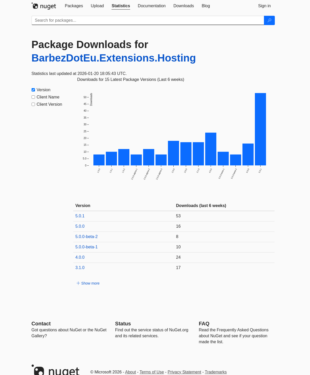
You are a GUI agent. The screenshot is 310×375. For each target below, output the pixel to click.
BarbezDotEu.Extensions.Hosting (114, 58)
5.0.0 (80, 226)
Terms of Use (151, 372)
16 (178, 226)
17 (178, 267)
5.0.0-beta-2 (86, 236)
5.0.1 (80, 216)
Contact (41, 323)
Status (123, 323)
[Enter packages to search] (148, 20)
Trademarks (216, 372)
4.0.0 (80, 257)
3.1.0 (80, 267)
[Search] (269, 20)
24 (178, 257)
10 (178, 247)
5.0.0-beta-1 (86, 247)
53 (178, 216)
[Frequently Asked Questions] (204, 323)
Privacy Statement (184, 372)
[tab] (74, 6)
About (130, 372)
